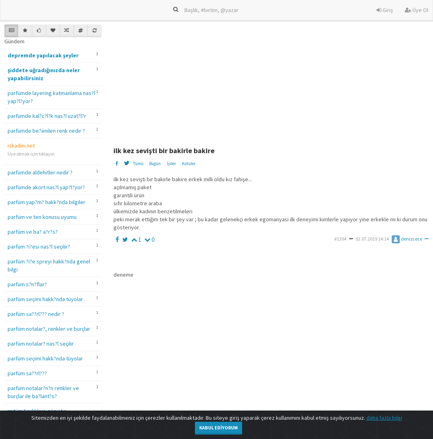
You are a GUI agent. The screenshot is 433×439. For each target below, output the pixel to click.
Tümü (138, 163)
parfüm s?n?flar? (27, 284)
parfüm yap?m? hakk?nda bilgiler (46, 202)
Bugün (155, 163)
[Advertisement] (272, 80)
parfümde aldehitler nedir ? (40, 172)
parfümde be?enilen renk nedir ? (46, 130)
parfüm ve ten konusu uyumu (42, 217)
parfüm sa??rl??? (27, 373)
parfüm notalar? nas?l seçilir (41, 343)
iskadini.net (21, 145)
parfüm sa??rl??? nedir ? (36, 314)
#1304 (340, 239)
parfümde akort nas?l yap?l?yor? (46, 187)
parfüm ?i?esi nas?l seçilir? (39, 246)
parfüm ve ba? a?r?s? (33, 231)
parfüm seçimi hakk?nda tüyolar (45, 299)
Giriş (384, 10)
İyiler (171, 163)
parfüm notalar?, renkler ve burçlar (49, 328)
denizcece (407, 239)
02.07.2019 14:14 (372, 239)
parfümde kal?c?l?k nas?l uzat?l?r (47, 115)
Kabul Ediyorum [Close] (218, 428)
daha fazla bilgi (384, 417)
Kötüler (189, 163)
